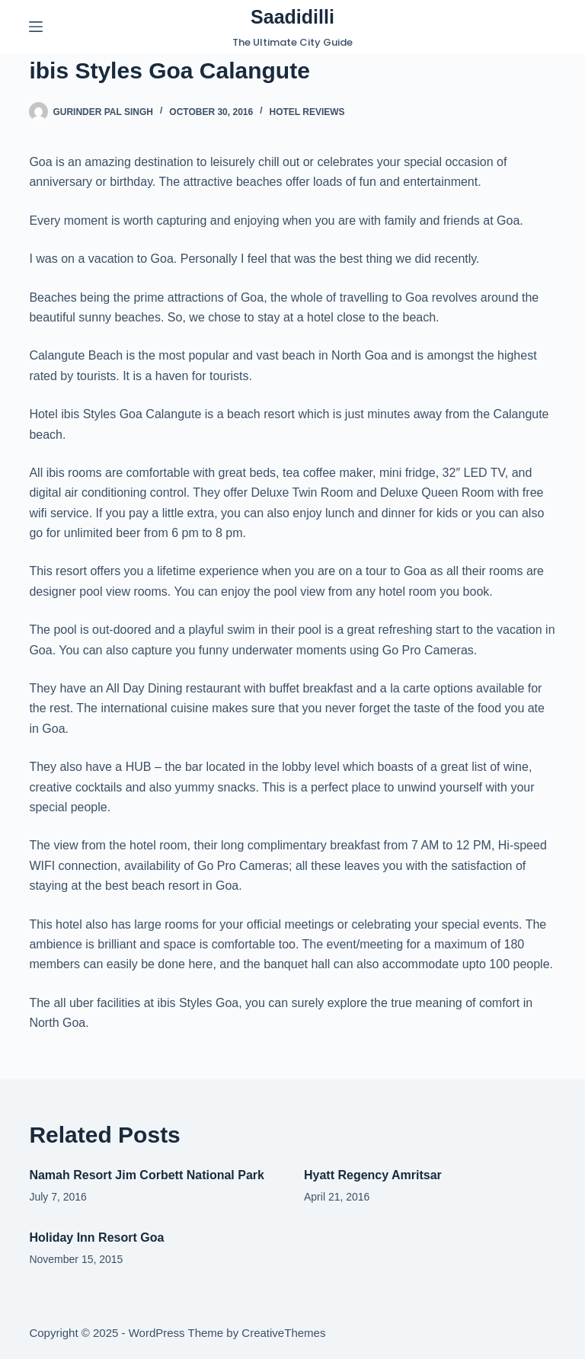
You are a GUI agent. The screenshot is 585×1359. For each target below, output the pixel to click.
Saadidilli (292, 16)
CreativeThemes (283, 1332)
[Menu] (36, 27)
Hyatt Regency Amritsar (373, 1175)
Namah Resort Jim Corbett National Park (146, 1175)
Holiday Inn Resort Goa (96, 1237)
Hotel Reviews (307, 112)
